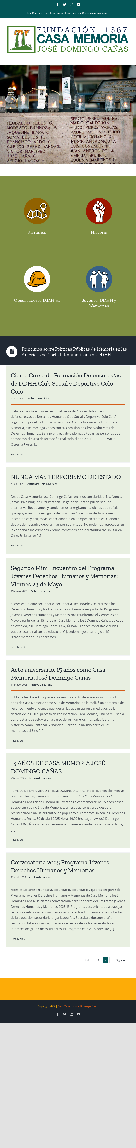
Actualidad (33, 484)
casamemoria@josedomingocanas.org (88, 13)
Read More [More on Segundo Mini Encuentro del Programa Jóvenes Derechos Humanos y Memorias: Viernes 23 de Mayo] (17, 647)
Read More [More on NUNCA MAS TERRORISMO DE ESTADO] (17, 545)
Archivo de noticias (38, 398)
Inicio (44, 484)
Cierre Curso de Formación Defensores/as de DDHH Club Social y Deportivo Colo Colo (66, 383)
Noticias (52, 484)
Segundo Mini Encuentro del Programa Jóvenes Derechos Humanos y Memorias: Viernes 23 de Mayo (64, 576)
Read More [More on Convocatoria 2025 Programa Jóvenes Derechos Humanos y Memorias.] (17, 938)
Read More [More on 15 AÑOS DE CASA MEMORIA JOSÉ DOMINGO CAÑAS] (17, 839)
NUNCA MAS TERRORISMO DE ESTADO (66, 477)
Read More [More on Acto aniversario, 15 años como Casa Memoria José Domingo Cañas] (17, 740)
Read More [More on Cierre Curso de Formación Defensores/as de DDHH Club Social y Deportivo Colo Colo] (17, 454)
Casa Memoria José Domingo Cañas (78, 1006)
